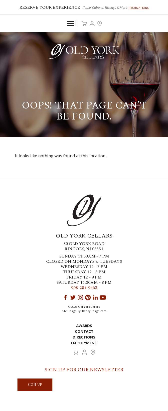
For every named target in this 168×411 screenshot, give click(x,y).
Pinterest (88, 297)
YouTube (103, 297)
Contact (84, 331)
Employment (84, 342)
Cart (84, 23)
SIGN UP (35, 384)
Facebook (65, 297)
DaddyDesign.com (94, 311)
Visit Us (99, 23)
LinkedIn (95, 297)
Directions (84, 337)
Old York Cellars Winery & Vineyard (84, 51)
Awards (84, 325)
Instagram (80, 297)
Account (92, 23)
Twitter (73, 297)
